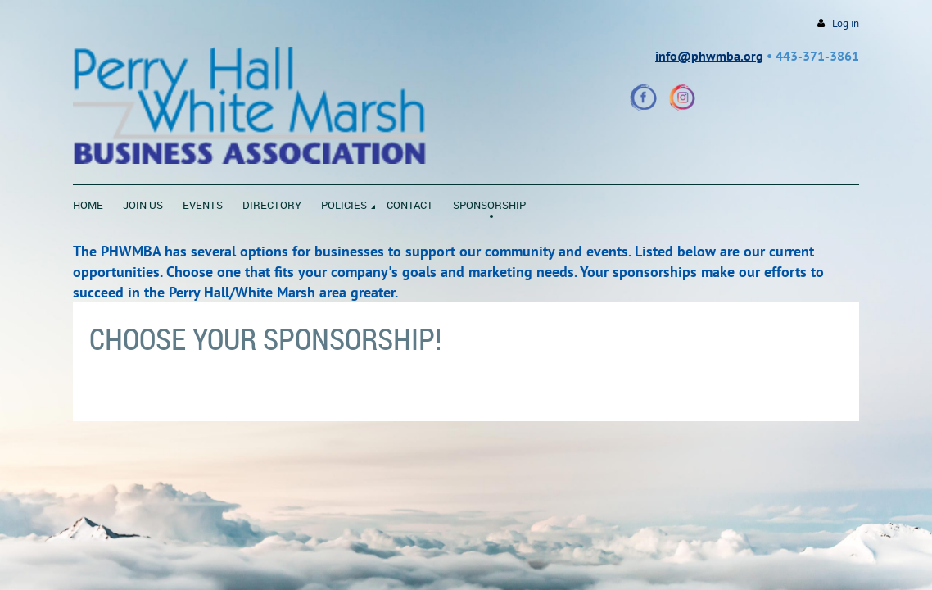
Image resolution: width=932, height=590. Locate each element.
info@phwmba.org (709, 56)
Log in (845, 23)
